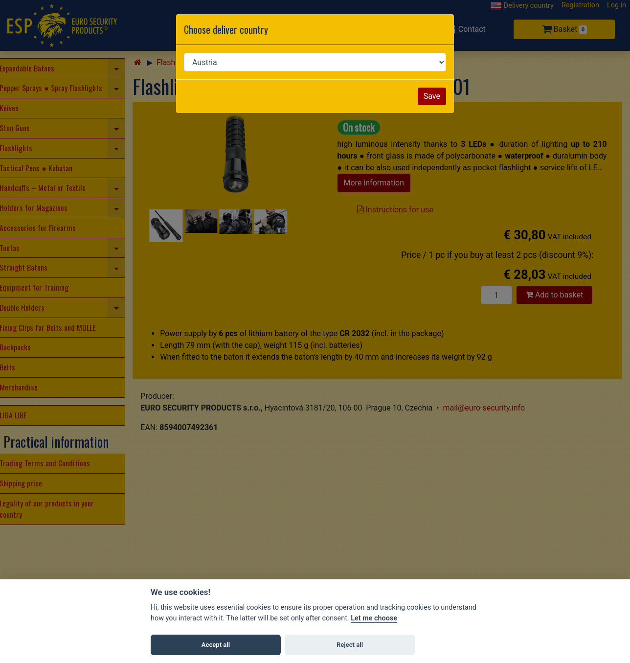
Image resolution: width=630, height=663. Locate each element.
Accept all (216, 644)
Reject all (350, 644)
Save (432, 96)
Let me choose (374, 618)
